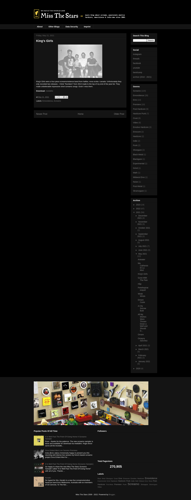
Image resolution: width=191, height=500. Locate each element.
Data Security (72, 27)
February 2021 (141, 356)
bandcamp (137, 72)
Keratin (48, 478)
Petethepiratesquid (143, 289)
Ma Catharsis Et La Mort (143, 266)
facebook (137, 63)
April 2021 (143, 345)
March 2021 (143, 349)
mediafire (49, 91)
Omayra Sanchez (142, 339)
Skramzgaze (138, 191)
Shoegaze (137, 150)
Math (135, 173)
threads (136, 59)
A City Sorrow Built (142, 308)
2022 (138, 208)
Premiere (137, 104)
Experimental (138, 163)
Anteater (141, 259)
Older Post (119, 114)
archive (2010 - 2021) (142, 77)
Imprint (87, 27)
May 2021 (142, 254)
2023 (138, 205)
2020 (138, 368)
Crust (135, 118)
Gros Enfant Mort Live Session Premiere (61, 450)
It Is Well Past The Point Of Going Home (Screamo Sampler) (69, 464)
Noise (135, 182)
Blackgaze (137, 159)
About (39, 27)
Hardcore (137, 136)
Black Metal (138, 154)
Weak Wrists (141, 295)
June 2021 (143, 250)
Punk (135, 145)
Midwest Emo (139, 177)
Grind (135, 168)
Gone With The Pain (143, 279)
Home (81, 114)
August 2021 (143, 240)
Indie (135, 141)
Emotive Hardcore (141, 127)
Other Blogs (54, 27)
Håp (139, 284)
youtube (136, 68)
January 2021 (144, 361)
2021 (138, 212)
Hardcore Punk (139, 113)
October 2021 (144, 228)
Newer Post (41, 114)
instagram (137, 54)
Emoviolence (47, 101)
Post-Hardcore (139, 109)
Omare (141, 334)
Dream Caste (141, 301)
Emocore (137, 132)
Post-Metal (137, 186)
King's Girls (143, 274)
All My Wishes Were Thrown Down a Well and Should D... (142, 322)
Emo (135, 100)
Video (135, 122)
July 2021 (142, 246)
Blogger (112, 494)
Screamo (57, 101)
